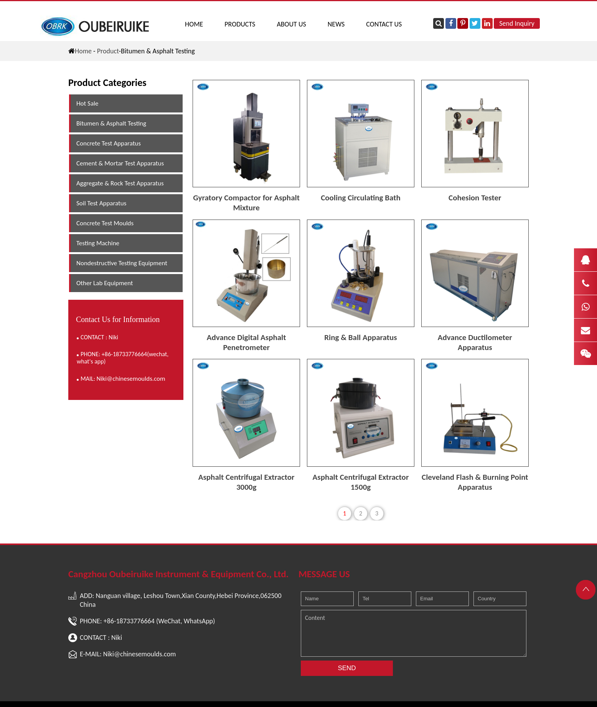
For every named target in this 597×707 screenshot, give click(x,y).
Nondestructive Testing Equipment (121, 263)
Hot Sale (87, 103)
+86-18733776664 (129, 621)
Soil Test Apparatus (101, 203)
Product (108, 51)
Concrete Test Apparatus (108, 143)
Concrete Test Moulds (105, 223)
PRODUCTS (239, 24)
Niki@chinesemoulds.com (131, 379)
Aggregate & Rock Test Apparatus (120, 183)
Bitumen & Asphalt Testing (111, 123)
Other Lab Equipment (104, 283)
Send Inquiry (516, 23)
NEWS (336, 24)
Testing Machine (97, 243)
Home (194, 24)
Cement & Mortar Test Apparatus (120, 163)
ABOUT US (291, 24)
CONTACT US (384, 24)
